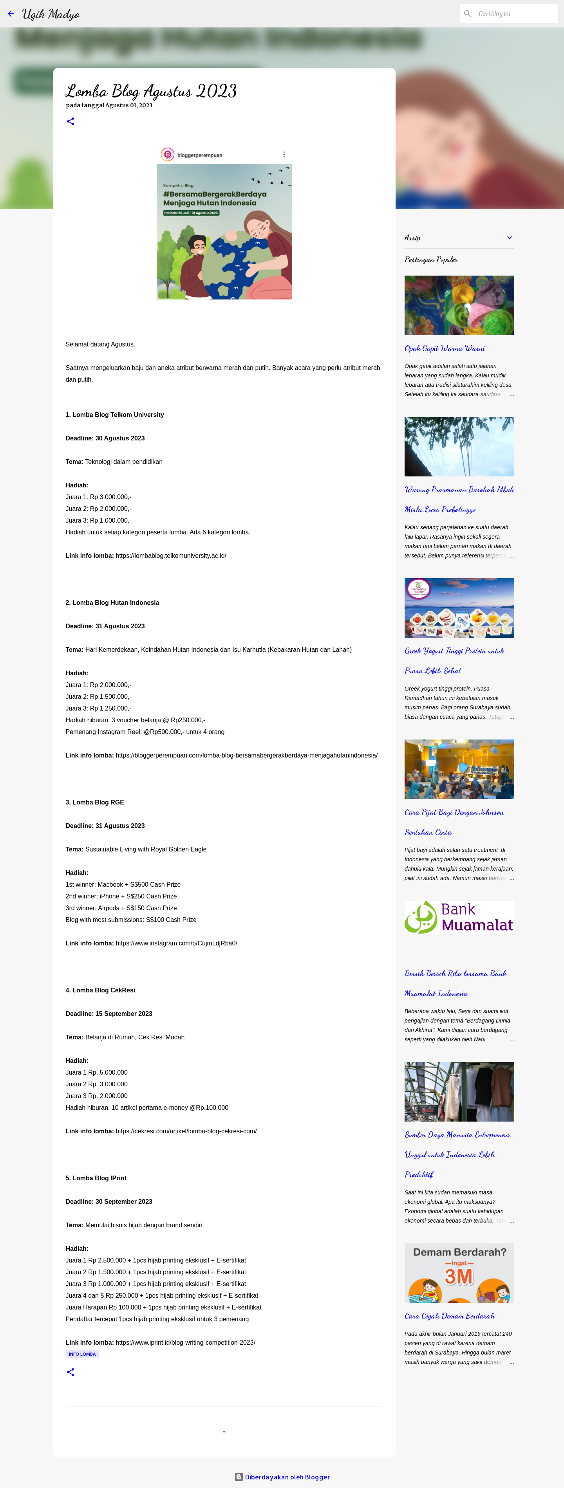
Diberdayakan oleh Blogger (282, 1477)
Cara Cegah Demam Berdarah (450, 1315)
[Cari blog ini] (516, 13)
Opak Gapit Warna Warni (445, 348)
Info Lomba (82, 1354)
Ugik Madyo (51, 13)
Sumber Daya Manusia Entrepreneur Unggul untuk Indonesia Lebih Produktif (457, 1154)
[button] (70, 122)
